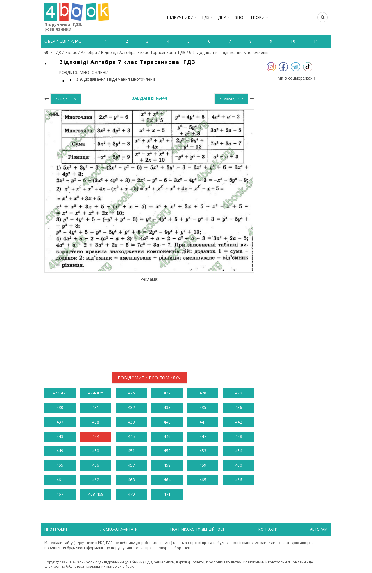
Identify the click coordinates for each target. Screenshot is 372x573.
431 (95, 407)
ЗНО (239, 17)
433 (167, 407)
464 (167, 479)
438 (95, 422)
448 (238, 436)
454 (238, 450)
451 (131, 450)
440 (167, 422)
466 (238, 479)
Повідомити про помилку (149, 378)
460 (238, 465)
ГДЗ (206, 17)
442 (238, 422)
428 (202, 393)
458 (167, 465)
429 (238, 393)
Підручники (180, 17)
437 (59, 422)
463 (131, 479)
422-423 (60, 393)
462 (95, 479)
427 (167, 393)
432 (131, 407)
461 (59, 479)
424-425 (95, 393)
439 (131, 422)
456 (95, 465)
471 (167, 494)
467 (59, 494)
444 (95, 436)
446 (167, 436)
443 (59, 436)
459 (202, 465)
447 (202, 436)
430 (59, 407)
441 (202, 422)
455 (59, 465)
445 (131, 436)
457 (131, 465)
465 (202, 479)
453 (202, 450)
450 (95, 450)
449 (59, 450)
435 (202, 407)
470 (131, 494)
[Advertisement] (149, 322)
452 (167, 450)
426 (131, 393)
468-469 (95, 494)
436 (238, 407)
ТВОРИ (257, 17)
